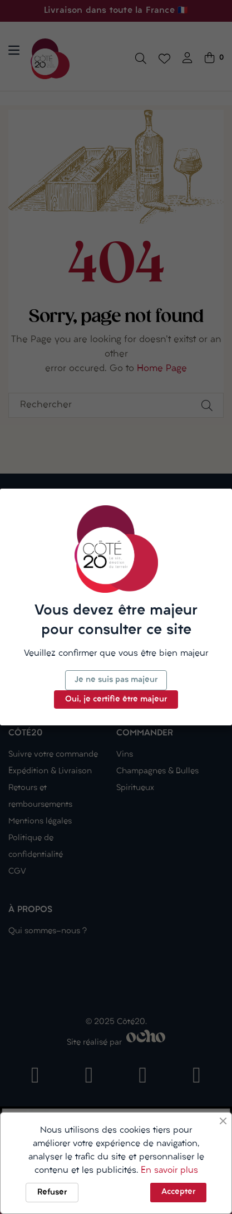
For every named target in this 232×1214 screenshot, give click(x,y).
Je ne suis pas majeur (116, 680)
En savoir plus (169, 1170)
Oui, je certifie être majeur (116, 699)
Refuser (52, 1192)
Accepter (178, 1192)
